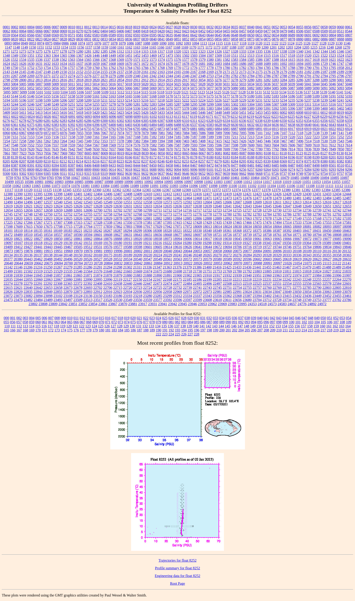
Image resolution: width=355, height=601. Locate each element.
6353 (299, 121)
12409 (137, 194)
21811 (287, 271)
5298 (202, 104)
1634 (63, 64)
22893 (87, 292)
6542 (202, 125)
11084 (105, 186)
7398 (169, 141)
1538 (55, 60)
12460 (157, 198)
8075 (210, 153)
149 (253, 326)
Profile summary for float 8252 (177, 568)
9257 (250, 169)
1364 (55, 55)
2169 (210, 72)
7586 (169, 145)
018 (120, 318)
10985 (78, 182)
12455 (107, 198)
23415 (287, 296)
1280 (79, 51)
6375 (30, 125)
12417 (207, 194)
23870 (122, 304)
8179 (202, 157)
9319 (104, 174)
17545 (316, 222)
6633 (259, 125)
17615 (28, 226)
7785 (267, 149)
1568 (112, 60)
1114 (211, 43)
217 (323, 330)
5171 (177, 96)
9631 (136, 174)
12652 (336, 206)
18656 (157, 235)
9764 (42, 178)
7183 (161, 137)
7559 (71, 145)
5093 (340, 88)
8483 (267, 165)
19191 (127, 243)
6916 (283, 129)
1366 (71, 55)
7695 (210, 149)
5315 (324, 104)
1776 (193, 68)
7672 (177, 149)
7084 (185, 133)
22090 (87, 279)
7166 (120, 137)
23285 (157, 296)
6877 (177, 129)
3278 (234, 80)
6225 (291, 117)
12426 (277, 194)
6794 (128, 129)
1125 (298, 43)
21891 (167, 275)
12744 (346, 210)
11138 (57, 190)
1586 (259, 60)
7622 (39, 149)
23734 (287, 300)
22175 (177, 279)
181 (107, 330)
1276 (47, 51)
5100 (31, 92)
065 (69, 322)
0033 (218, 27)
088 (215, 322)
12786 (287, 214)
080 (165, 322)
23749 (307, 300)
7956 (47, 153)
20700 (68, 263)
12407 (117, 194)
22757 (257, 288)
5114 (136, 92)
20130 (336, 251)
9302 (22, 174)
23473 (8, 300)
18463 (346, 231)
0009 (63, 27)
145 (227, 326)
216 (317, 330)
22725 (157, 288)
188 (146, 330)
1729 (324, 64)
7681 (193, 149)
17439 (227, 222)
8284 (234, 161)
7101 (259, 133)
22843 (38, 292)
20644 (18, 263)
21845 (38, 275)
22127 (127, 279)
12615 (316, 202)
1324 (210, 51)
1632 (47, 64)
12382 (306, 190)
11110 (320, 186)
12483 (316, 198)
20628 (336, 259)
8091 (259, 153)
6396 (96, 125)
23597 (187, 300)
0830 (79, 39)
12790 (316, 214)
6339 (267, 121)
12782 (247, 214)
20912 (167, 263)
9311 (63, 174)
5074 (185, 88)
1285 (104, 51)
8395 (63, 165)
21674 (147, 271)
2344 (169, 76)
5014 (96, 84)
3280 (250, 80)
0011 (79, 27)
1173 (216, 47)
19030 (227, 239)
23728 (277, 300)
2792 (316, 76)
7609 (308, 145)
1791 (316, 68)
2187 (324, 72)
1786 (275, 68)
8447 (145, 165)
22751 (227, 288)
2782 (234, 76)
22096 (107, 279)
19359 (296, 243)
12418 (217, 194)
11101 (242, 186)
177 (82, 330)
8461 (177, 165)
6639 (299, 125)
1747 (340, 64)
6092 (80, 117)
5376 (169, 108)
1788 (291, 68)
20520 (77, 259)
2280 (120, 76)
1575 (169, 60)
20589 (227, 259)
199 (215, 330)
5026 (185, 84)
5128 (242, 92)
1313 (128, 51)
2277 (96, 76)
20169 (97, 255)
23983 (232, 304)
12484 (326, 198)
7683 (202, 149)
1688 (259, 64)
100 (291, 322)
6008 (299, 112)
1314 (136, 51)
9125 (218, 169)
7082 (169, 133)
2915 (169, 80)
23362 (227, 296)
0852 (185, 39)
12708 (137, 210)
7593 (193, 145)
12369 (186, 190)
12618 (346, 202)
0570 (63, 35)
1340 (299, 51)
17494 (277, 222)
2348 (202, 76)
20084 (257, 251)
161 (329, 326)
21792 (247, 271)
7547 (6, 145)
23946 (192, 304)
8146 (55, 157)
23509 (77, 300)
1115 (219, 43)
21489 (336, 267)
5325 (55, 108)
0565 (22, 35)
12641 (227, 206)
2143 (6, 72)
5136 (299, 92)
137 (177, 326)
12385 (336, 190)
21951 (257, 275)
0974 (40, 43)
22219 (257, 279)
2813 (39, 80)
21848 (48, 275)
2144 (14, 72)
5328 (79, 108)
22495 (197, 283)
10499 (9, 182)
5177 (226, 96)
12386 (345, 190)
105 (323, 322)
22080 (67, 279)
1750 (14, 68)
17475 (257, 222)
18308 (157, 231)
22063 (48, 279)
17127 (287, 218)
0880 (299, 39)
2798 (6, 80)
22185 (187, 279)
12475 (237, 198)
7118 (299, 133)
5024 (169, 84)
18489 (18, 235)
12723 (217, 210)
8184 (234, 157)
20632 (346, 259)
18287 (117, 231)
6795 (136, 129)
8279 (218, 161)
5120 (176, 92)
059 (31, 322)
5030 (218, 84)
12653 (346, 206)
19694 (227, 247)
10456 (205, 178)
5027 (193, 84)
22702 (97, 288)
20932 (207, 263)
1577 (185, 60)
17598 (8, 226)
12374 (236, 190)
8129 (332, 153)
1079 (122, 43)
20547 (147, 259)
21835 (346, 271)
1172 (208, 47)
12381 (296, 190)
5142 (348, 92)
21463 (276, 267)
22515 (237, 283)
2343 (161, 76)
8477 (234, 165)
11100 (232, 186)
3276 (218, 80)
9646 (185, 174)
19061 (257, 239)
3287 (308, 80)
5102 (47, 92)
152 (272, 326)
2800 (22, 80)
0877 (283, 39)
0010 (71, 27)
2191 (6, 76)
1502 (185, 55)
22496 (207, 283)
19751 (297, 247)
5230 (250, 100)
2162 (153, 72)
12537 (48, 202)
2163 (161, 72)
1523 (332, 55)
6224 (283, 117)
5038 (283, 84)
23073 (18, 296)
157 (303, 326)
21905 (197, 275)
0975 (49, 43)
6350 (283, 121)
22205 (217, 279)
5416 (63, 112)
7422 (226, 141)
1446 (96, 55)
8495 (299, 165)
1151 (40, 47)
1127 (314, 43)
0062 (6, 31)
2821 (104, 80)
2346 (185, 76)
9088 (153, 169)
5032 (234, 84)
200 (222, 330)
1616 (299, 60)
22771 (287, 288)
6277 (14, 121)
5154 (39, 96)
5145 (22, 96)
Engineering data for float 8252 (177, 576)
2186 (316, 72)
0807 (348, 35)
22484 (187, 283)
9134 (226, 169)
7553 (39, 145)
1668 (112, 64)
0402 (96, 31)
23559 (147, 300)
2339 (128, 76)
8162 (96, 157)
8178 (193, 157)
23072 (8, 296)
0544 (348, 31)
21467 (286, 267)
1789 (299, 68)
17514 (287, 222)
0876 (275, 39)
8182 (218, 157)
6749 (39, 129)
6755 (87, 129)
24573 (272, 304)
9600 (112, 174)
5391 (267, 108)
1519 (299, 55)
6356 (324, 121)
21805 (267, 271)
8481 (250, 165)
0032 (210, 27)
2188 (332, 72)
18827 (38, 239)
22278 (18, 283)
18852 (67, 239)
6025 (39, 117)
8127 (324, 153)
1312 (120, 51)
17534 (307, 222)
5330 (96, 108)
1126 (306, 43)
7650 (96, 149)
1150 (32, 47)
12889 (217, 218)
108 (342, 322)
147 (240, 326)
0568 (47, 35)
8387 (14, 165)
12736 (307, 210)
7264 (63, 141)
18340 (207, 231)
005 (38, 318)
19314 (227, 243)
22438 (117, 283)
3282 (267, 80)
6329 (218, 121)
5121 (185, 92)
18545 (38, 235)
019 (127, 318)
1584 (242, 60)
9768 (66, 178)
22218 (247, 279)
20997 (277, 263)
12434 (336, 194)
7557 (55, 145)
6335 (234, 121)
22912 (97, 292)
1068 (73, 43)
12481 (297, 198)
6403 (128, 125)
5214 (128, 100)
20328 (267, 255)
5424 (128, 112)
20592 (237, 259)
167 (19, 330)
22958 (167, 292)
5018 (128, 84)
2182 (308, 72)
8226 (128, 161)
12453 (87, 198)
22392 (87, 283)
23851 (72, 304)
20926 (197, 263)
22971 (187, 292)
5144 (14, 96)
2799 (14, 80)
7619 (22, 149)
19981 (98, 251)
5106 (80, 92)
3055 (210, 80)
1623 (348, 60)
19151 (87, 243)
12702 (117, 210)
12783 (257, 214)
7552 (30, 145)
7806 (283, 149)
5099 (23, 92)
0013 (96, 27)
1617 (308, 60)
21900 (177, 275)
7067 (104, 133)
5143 (6, 96)
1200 (265, 47)
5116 (152, 92)
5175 (210, 96)
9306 (55, 174)
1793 (324, 68)
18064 (277, 226)
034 (222, 318)
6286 (87, 121)
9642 (169, 174)
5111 (112, 92)
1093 (187, 43)
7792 (275, 149)
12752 (67, 214)
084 (190, 322)
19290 (197, 243)
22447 (147, 283)
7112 (291, 133)
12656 (28, 210)
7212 (242, 137)
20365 (346, 255)
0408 (136, 31)
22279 (28, 283)
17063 (247, 218)
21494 (346, 267)
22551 (277, 283)
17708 (57, 226)
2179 (283, 72)
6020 (348, 112)
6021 (6, 117)
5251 (71, 104)
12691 (77, 210)
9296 (348, 169)
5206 (63, 100)
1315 (145, 51)
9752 (315, 174)
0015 (112, 27)
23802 (33, 304)
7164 (104, 137)
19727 (267, 247)
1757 (71, 68)
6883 (210, 129)
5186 (291, 96)
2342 (153, 76)
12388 (8, 194)
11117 (9, 190)
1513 (250, 55)
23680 (247, 300)
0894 (16, 43)
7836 (308, 149)
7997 (80, 153)
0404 (104, 31)
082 (177, 322)
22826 (8, 292)
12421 (247, 194)
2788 (283, 76)
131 (139, 326)
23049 (287, 292)
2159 (136, 72)
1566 (96, 60)
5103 (56, 92)
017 (114, 318)
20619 (297, 259)
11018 (277, 182)
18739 (247, 235)
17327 (87, 222)
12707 (127, 210)
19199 (137, 243)
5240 (332, 100)
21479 (306, 267)
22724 (147, 288)
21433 (237, 267)
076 (139, 322)
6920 (316, 129)
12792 (336, 214)
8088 (251, 153)
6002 (283, 112)
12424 (267, 194)
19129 (57, 243)
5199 (47, 100)
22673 (67, 288)
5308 (283, 104)
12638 (197, 206)
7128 (307, 133)
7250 (324, 137)
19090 (346, 239)
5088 (299, 88)
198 (209, 330)
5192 (340, 96)
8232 (136, 161)
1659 (96, 64)
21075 (307, 263)
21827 (326, 271)
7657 (112, 149)
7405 (193, 141)
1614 (283, 60)
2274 (71, 76)
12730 (277, 210)
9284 (308, 169)
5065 (120, 88)
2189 (340, 72)
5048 (348, 84)
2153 (87, 72)
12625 (67, 206)
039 (253, 318)
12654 (8, 210)
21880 (127, 275)
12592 (187, 202)
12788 (307, 214)
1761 (104, 68)
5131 (258, 92)
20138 (48, 255)
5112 (120, 92)
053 (342, 318)
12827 (87, 218)
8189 (259, 157)
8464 (185, 165)
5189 (316, 96)
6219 (250, 117)
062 (50, 322)
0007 (55, 27)
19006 (187, 239)
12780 (227, 214)
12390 (18, 194)
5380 (193, 108)
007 (50, 318)
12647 (287, 206)
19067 (297, 239)
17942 (167, 226)
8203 (340, 157)
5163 (112, 96)
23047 (277, 292)
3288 (316, 80)
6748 (30, 129)
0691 (308, 35)
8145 (47, 157)
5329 (87, 108)
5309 (291, 104)
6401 (120, 125)
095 (260, 322)
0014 (104, 27)
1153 (56, 47)
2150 (63, 72)
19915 (48, 251)
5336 (136, 108)
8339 (267, 161)
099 (285, 322)
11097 (203, 186)
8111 (275, 153)
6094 (96, 117)
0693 (324, 35)
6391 (63, 125)
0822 (30, 39)
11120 (28, 190)
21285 (77, 267)
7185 (177, 137)
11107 (300, 186)
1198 (248, 47)
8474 (218, 165)
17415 (177, 222)
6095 (104, 117)
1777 (202, 68)
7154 (39, 137)
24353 (252, 304)
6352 (291, 121)
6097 (120, 117)
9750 (307, 174)
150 (259, 326)
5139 (323, 92)
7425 (234, 141)
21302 (127, 267)
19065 (277, 239)
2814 (47, 80)
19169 (97, 243)
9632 (145, 174)
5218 (161, 100)
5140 (331, 92)
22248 (307, 279)
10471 (274, 178)
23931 (152, 304)
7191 (226, 137)
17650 (38, 226)
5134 (282, 92)
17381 (147, 222)
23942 (172, 304)
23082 (28, 296)
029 (190, 318)
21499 (8, 271)
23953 (202, 304)
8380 (324, 161)
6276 (6, 121)
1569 (120, 60)
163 (341, 326)
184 (120, 330)
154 (284, 326)
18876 (107, 239)
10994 (158, 182)
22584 (336, 283)
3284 (283, 80)
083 (184, 322)
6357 (332, 121)
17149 (297, 218)
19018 (217, 239)
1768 (161, 68)
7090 (226, 133)
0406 (120, 31)
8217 (104, 161)
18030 (237, 226)
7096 (251, 133)
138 (183, 326)
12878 (117, 218)
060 (38, 322)
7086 (202, 133)
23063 (326, 292)
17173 (326, 218)
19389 (326, 243)
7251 (332, 137)
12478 (267, 198)
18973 (167, 239)
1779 (218, 68)
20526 (87, 259)
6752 (63, 129)
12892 (227, 218)
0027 (169, 27)
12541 (67, 202)
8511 (348, 165)
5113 (128, 92)
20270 (217, 255)
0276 (87, 31)
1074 (81, 43)
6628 (218, 125)
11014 (257, 182)
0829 (71, 39)
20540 (137, 259)
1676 (169, 64)
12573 (167, 202)
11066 (46, 186)
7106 (275, 133)
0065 (31, 31)
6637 (283, 125)
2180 (291, 72)
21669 (137, 271)
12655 (18, 210)
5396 (291, 108)
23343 (207, 296)
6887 (234, 129)
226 (184, 334)
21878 (107, 275)
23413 (277, 296)
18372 (247, 231)
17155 (307, 218)
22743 (207, 288)
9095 (185, 169)
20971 (247, 263)
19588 (127, 247)
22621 (18, 288)
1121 (266, 43)
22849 (48, 292)
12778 (207, 214)
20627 (326, 259)
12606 (227, 202)
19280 (187, 243)
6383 (55, 125)
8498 (316, 165)
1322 (193, 51)
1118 (243, 43)
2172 (234, 72)
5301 (226, 104)
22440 (127, 283)
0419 (153, 31)
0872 (242, 39)
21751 (207, 271)
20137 (38, 255)
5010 (63, 84)
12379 (276, 190)
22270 (346, 279)
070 (101, 322)
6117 (185, 117)
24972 (321, 304)
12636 (177, 206)
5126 (225, 92)
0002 (14, 27)
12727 (247, 210)
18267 (107, 231)
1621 (332, 60)
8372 (291, 161)
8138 (6, 157)
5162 (104, 96)
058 (25, 322)
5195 (14, 100)
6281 (47, 121)
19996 (117, 251)
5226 (218, 100)
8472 (210, 165)
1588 (275, 60)
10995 (168, 182)
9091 (161, 169)
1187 (224, 47)
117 (50, 326)
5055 (47, 88)
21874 (97, 275)
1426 (87, 55)
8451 (161, 165)
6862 (145, 129)
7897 (14, 153)
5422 (112, 112)
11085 (114, 186)
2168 (202, 72)
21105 (317, 263)
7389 (153, 141)
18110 (18, 231)
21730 (197, 271)
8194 (283, 157)
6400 (112, 125)
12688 (67, 210)
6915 (275, 129)
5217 (153, 100)
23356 (217, 296)
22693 (87, 288)
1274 (30, 51)
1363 (47, 55)
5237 (308, 100)
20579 (207, 259)
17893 (127, 226)
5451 (242, 112)
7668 (161, 149)
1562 (63, 60)
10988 (108, 182)
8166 (128, 157)
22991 (237, 292)
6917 (291, 129)
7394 (161, 141)
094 (253, 322)
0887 (332, 39)
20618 (287, 259)
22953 (147, 292)
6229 (324, 117)
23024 (247, 292)
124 (94, 326)
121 (75, 326)
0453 (210, 31)
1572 (145, 60)
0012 (87, 27)
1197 (240, 47)
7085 (194, 133)
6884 (218, 129)
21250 (48, 267)
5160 (87, 96)
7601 (259, 145)
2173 (242, 72)
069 (95, 322)
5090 (316, 88)
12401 (77, 194)
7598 (234, 145)
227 (190, 334)
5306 (267, 104)
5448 (218, 112)
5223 (193, 100)
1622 (340, 60)
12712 (167, 210)
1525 (348, 55)
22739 (187, 288)
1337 (275, 51)
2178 (275, 72)
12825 (67, 218)
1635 (71, 64)
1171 (200, 47)
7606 (291, 145)
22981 (217, 292)
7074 (120, 133)
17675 (48, 226)
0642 (193, 35)
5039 (291, 84)
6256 (340, 117)
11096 (193, 186)
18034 (247, 226)
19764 (307, 247)
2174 (250, 72)
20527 (97, 259)
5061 (87, 88)
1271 (6, 51)
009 (63, 318)
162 (335, 326)
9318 (96, 174)
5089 (308, 88)
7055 (80, 133)
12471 (207, 198)
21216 (38, 267)
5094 (348, 88)
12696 (87, 210)
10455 (195, 178)
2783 (242, 76)
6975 (55, 133)
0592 (128, 35)
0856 (218, 39)
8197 (299, 157)
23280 (147, 296)
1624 (6, 64)
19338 (256, 243)
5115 (144, 92)
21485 (316, 267)
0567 (39, 35)
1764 (128, 68)
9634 (153, 174)
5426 (145, 112)
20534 (127, 259)
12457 (127, 198)
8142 (22, 157)
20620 (307, 259)
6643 (332, 125)
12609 (257, 202)
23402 (267, 296)
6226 (299, 117)
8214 (79, 161)
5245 (22, 104)
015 (101, 318)
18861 (77, 239)
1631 (39, 64)
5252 (79, 104)
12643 (247, 206)
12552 (137, 202)
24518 (262, 304)
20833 (127, 263)
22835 (28, 292)
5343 (145, 108)
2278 (104, 76)
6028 (63, 117)
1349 (14, 55)
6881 (193, 129)
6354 (308, 121)
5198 (39, 100)
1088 (146, 43)
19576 (107, 247)
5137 (307, 92)
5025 (177, 84)
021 (139, 318)
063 (57, 322)
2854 (120, 80)
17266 (28, 222)
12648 (297, 206)
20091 (267, 251)
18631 (127, 235)
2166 (185, 72)
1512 (242, 55)
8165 (120, 157)
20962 (227, 263)
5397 (299, 108)
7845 (324, 149)
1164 (144, 47)
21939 (237, 275)
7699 (226, 149)
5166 (136, 96)
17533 (297, 222)
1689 (267, 64)
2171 (226, 72)
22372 (77, 283)
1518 (291, 55)
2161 (145, 72)
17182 (336, 218)
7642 (71, 149)
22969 (177, 292)
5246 (30, 104)
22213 (237, 279)
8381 (332, 161)
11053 (316, 182)
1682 (210, 64)
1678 (185, 64)
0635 (169, 35)
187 (139, 330)
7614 (348, 145)
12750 (48, 214)
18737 (237, 235)
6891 (259, 129)
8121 (291, 153)
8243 (153, 161)
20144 (57, 255)
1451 (128, 55)
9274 (291, 169)
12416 (197, 194)
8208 (30, 161)
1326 (218, 51)
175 (69, 330)
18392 (286, 231)
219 (336, 330)
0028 (177, 27)
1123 (282, 43)
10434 (105, 178)
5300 (218, 104)
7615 (6, 149)
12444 (346, 194)
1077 (106, 43)
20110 (316, 251)
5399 (316, 108)
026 (171, 318)
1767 (153, 68)
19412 (18, 247)
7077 (128, 133)
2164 (169, 72)
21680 (167, 271)
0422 (177, 31)
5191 (332, 96)
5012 (79, 84)
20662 (38, 263)
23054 (307, 292)
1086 (130, 43)
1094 (195, 43)
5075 (193, 88)
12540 (57, 202)
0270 (79, 31)
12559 (157, 202)
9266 (283, 169)
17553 (326, 222)
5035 (259, 84)
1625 (14, 64)
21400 (207, 267)
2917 (185, 80)
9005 (104, 169)
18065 (287, 226)
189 (152, 330)
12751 (57, 214)
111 (13, 326)
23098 (48, 296)
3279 (242, 80)
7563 (79, 145)
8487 (291, 165)
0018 (128, 27)
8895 (63, 169)
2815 (55, 80)
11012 (247, 182)
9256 (242, 169)
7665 (145, 149)
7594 (202, 145)
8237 (145, 161)
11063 (26, 186)
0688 (283, 35)
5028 (202, 84)
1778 (210, 68)
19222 (167, 243)
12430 (307, 194)
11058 (6, 186)
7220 (291, 137)
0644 (210, 35)
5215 (136, 100)
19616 (177, 247)
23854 (92, 304)
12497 (38, 202)
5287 (177, 104)
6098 (128, 117)
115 (38, 326)
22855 (57, 292)
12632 (137, 206)
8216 (96, 161)
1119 (250, 43)
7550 (22, 145)
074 (127, 322)
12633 (147, 206)
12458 (137, 198)
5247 (39, 104)
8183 (226, 157)
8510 (340, 165)
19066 (287, 239)
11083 (95, 186)
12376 (246, 190)
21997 (346, 275)
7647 (79, 149)
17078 (267, 218)
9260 (259, 169)
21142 (8, 267)
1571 (136, 60)
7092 (234, 133)
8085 (234, 153)
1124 (290, 43)
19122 (48, 243)
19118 (38, 243)
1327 (226, 51)
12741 (326, 210)
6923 (340, 129)
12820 (18, 218)
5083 (259, 88)
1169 (184, 47)
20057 (207, 251)
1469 (153, 55)
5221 (177, 100)
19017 (207, 239)
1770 (177, 68)
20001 (127, 251)
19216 (157, 243)
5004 (14, 84)
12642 (237, 206)
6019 (340, 112)
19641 (197, 247)
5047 (340, 84)
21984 (316, 275)
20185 (117, 255)
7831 (299, 149)
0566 (30, 35)
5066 (128, 88)
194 (184, 330)
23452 (326, 296)
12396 (48, 194)
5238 (316, 100)
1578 (193, 60)
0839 (145, 39)
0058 (324, 27)
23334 (187, 296)
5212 (112, 100)
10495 (334, 178)
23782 (336, 300)
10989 (118, 182)
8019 (120, 153)
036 (234, 318)
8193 (275, 157)
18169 (57, 231)
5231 (259, 100)
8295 (242, 161)
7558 (63, 145)
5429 (153, 112)
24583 (282, 304)
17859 (107, 226)
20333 (287, 255)
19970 (78, 251)
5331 (104, 108)
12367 (166, 190)
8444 (136, 165)
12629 (107, 206)
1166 (160, 47)
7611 (324, 145)
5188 (308, 96)
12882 (157, 218)
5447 (210, 112)
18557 (57, 235)
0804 (332, 35)
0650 (250, 35)
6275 (348, 117)
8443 (128, 165)
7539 (332, 141)
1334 (250, 51)
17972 (187, 226)
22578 (326, 283)
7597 (226, 145)
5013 (87, 84)
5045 (324, 84)
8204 (348, 157)
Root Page (177, 583)
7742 (250, 149)
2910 (128, 80)
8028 (137, 153)
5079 (226, 88)
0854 (202, 39)
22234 (277, 279)
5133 (274, 92)
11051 (306, 182)
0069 (63, 31)
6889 (250, 129)
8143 (30, 157)
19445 (57, 247)
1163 (136, 47)
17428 (197, 222)
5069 (153, 88)
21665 (127, 271)
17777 (97, 226)
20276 (237, 255)
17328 (97, 222)
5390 (259, 108)
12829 (107, 218)
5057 (63, 88)
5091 (324, 88)
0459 (259, 31)
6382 (47, 125)
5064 (112, 88)
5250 (63, 104)
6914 (267, 129)
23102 (57, 296)
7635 (55, 149)
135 (164, 326)
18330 (197, 231)
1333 (242, 51)
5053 (39, 88)
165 (6, 330)
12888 (207, 218)
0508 (316, 31)
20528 (107, 259)
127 (113, 326)
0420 (161, 31)
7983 (71, 153)
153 (278, 326)
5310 (299, 104)
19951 (58, 251)
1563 (71, 60)
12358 (86, 190)
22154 (147, 279)
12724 (227, 210)
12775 (187, 214)
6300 (104, 121)
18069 (297, 226)
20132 (346, 251)
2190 (348, 72)
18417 (306, 231)
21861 (67, 275)
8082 (226, 153)
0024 (153, 27)
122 (81, 326)
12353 (77, 190)
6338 (259, 121)
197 (203, 330)
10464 (254, 178)
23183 (107, 296)
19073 (316, 239)
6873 (161, 129)
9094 (177, 169)
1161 (120, 47)
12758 (107, 214)
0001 (6, 27)
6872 (153, 129)
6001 (275, 112)
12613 (297, 202)
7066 (96, 133)
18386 (266, 231)
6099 (137, 117)
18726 (227, 235)
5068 (145, 88)
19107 (18, 243)
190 (158, 330)
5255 (96, 104)
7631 (47, 149)
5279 (120, 104)
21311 (137, 267)
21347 (157, 267)
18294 (127, 231)
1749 (6, 68)
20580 (217, 259)
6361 (14, 125)
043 (279, 318)
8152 (79, 157)
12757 (97, 214)
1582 (226, 60)
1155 (72, 47)
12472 (217, 198)
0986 (65, 43)
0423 (185, 31)
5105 (72, 92)
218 (329, 330)
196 (196, 330)
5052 (30, 88)
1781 (234, 68)
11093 (173, 186)
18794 (316, 235)
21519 (38, 271)
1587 (267, 60)
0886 (324, 39)
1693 (291, 64)
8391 (30, 165)
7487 (291, 141)
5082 (250, 88)
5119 (168, 92)
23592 (167, 300)
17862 (117, 226)
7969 (63, 153)
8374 (299, 161)
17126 (277, 218)
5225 (210, 100)
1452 (136, 55)
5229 (242, 100)
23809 (53, 304)
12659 (57, 210)
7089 (218, 133)
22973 (207, 292)
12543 (87, 202)
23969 (222, 304)
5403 (348, 108)
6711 (348, 125)
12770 (157, 214)
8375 (308, 161)
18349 (217, 231)
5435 (177, 112)
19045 (237, 239)
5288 (185, 104)
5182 (267, 96)
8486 (283, 165)
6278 (22, 121)
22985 (227, 292)
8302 (250, 161)
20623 (316, 259)
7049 (71, 133)
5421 (104, 112)
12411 (157, 194)
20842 (137, 263)
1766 (145, 68)
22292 (48, 283)
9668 (259, 174)
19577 (117, 247)
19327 (247, 243)
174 (63, 330)
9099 (202, 169)
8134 (348, 153)
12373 (226, 190)
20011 (147, 251)
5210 (96, 100)
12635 (167, 206)
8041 (153, 153)
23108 (67, 296)
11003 (218, 182)
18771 (297, 235)
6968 (31, 133)
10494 (324, 178)
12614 (307, 202)
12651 (326, 206)
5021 (153, 84)
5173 (193, 96)
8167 (136, 157)
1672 (145, 64)
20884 (157, 263)
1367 (79, 55)
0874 (259, 39)
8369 (283, 161)
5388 (242, 108)
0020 (145, 27)
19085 (336, 239)
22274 (8, 283)
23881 (132, 304)
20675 (48, 263)
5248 (47, 104)
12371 (206, 190)
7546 (348, 141)
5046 (332, 84)
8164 (112, 157)
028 (184, 318)
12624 (57, 206)
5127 (233, 92)
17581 (346, 222)
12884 (177, 218)
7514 (308, 141)
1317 (161, 51)
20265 (207, 255)
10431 (85, 178)
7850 (340, 149)
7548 (14, 145)
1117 (235, 43)
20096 (277, 251)
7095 (243, 133)
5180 (250, 96)
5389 (250, 108)
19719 (257, 247)
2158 (128, 72)
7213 (250, 137)
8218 (112, 161)
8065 (185, 153)
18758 (267, 235)
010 (69, 318)
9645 (177, 174)
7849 (332, 149)
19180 (117, 243)
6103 (161, 117)
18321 (177, 231)
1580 (210, 60)
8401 (79, 165)
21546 (77, 271)
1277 (55, 51)
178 (88, 330)
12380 (286, 190)
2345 (177, 76)
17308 (67, 222)
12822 (38, 218)
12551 (127, 202)
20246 (187, 255)
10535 (19, 182)
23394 (257, 296)
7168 (136, 137)
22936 (137, 292)
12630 (117, 206)
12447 (28, 198)
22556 (307, 283)
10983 (58, 182)
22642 (38, 288)
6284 (71, 121)
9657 (218, 174)
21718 (187, 271)
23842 (62, 304)
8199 (316, 157)
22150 (137, 279)
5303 (242, 104)
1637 (79, 64)
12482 (307, 198)
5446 (202, 112)
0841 (161, 39)
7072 (112, 133)
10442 (155, 178)
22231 (267, 279)
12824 (57, 218)
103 (310, 322)
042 (272, 318)
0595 (153, 35)
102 (304, 322)
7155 (47, 137)
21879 (117, 275)
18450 (326, 231)
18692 (187, 235)
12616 (326, 202)
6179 (226, 117)
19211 (147, 243)
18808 (336, 235)
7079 (145, 133)
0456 (234, 31)
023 (152, 318)
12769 (147, 214)
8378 (316, 161)
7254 (6, 141)
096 (266, 322)
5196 (22, 100)
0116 (71, 31)
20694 (58, 263)
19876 (28, 251)
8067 (202, 153)
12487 (346, 198)
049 (317, 318)
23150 (97, 296)
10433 (95, 178)
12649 (307, 206)
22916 (107, 292)
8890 (55, 169)
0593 (136, 35)
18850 (57, 239)
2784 (250, 76)
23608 (207, 300)
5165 (128, 96)
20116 (326, 251)
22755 (247, 288)
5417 (71, 112)
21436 (247, 267)
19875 (18, 251)
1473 (169, 55)
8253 (185, 161)
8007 (96, 153)
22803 (326, 288)
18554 (48, 235)
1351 (30, 55)
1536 (39, 60)
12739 (316, 210)
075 (133, 322)
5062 (96, 88)
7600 (250, 145)
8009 (104, 153)
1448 (104, 55)
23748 (297, 300)
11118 (18, 190)
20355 (326, 255)
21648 (107, 271)
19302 (217, 243)
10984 (68, 182)
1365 (63, 55)
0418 (145, 31)
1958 (340, 68)
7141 (340, 133)
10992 (148, 182)
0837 (136, 39)
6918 (299, 129)
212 (291, 330)
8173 (161, 157)
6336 (242, 121)
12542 (77, 202)
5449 (226, 112)
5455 (267, 112)
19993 (108, 251)
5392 (275, 108)
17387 (157, 222)
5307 (275, 104)
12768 (137, 214)
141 (202, 326)
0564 (14, 35)
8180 (210, 157)
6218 (242, 117)
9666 (250, 174)
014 (95, 318)
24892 (312, 304)
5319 (6, 108)
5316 (332, 104)
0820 (14, 39)
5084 (267, 88)
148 (246, 326)
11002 (208, 182)
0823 (39, 39)
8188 (250, 157)
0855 (210, 39)
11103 (261, 186)
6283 (63, 121)
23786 (346, 300)
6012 (324, 112)
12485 (336, 198)
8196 (291, 157)
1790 (308, 68)
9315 (87, 174)
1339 (291, 51)
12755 (87, 214)
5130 (250, 92)
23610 (217, 300)
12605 (217, 202)
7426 (242, 141)
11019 (287, 182)
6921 (324, 129)
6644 (340, 125)
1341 (308, 51)
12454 (97, 198)
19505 (77, 247)
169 (31, 330)
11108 (310, 186)
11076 (75, 186)
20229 (167, 255)
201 (228, 330)
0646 (226, 35)
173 (57, 330)
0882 (316, 39)
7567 (96, 145)
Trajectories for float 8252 (177, 560)
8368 (275, 161)
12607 (237, 202)
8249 (169, 161)
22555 (297, 283)
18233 (87, 231)
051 (329, 318)
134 (158, 326)
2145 (22, 72)
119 (62, 326)
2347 (193, 76)
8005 (88, 153)
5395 (283, 108)
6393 (79, 125)
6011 (315, 112)
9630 (128, 174)
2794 (324, 76)
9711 (267, 174)
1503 (193, 55)
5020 (145, 84)
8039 (145, 153)
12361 (106, 190)
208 (266, 330)
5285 (169, 104)
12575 (177, 202)
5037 (275, 84)
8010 (112, 153)
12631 (127, 206)
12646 (277, 206)
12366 (156, 190)
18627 (117, 235)
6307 (161, 121)
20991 (267, 263)
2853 (112, 80)
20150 (77, 255)
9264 (267, 169)
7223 (316, 137)
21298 (117, 267)
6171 (209, 117)
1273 (22, 51)
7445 (259, 141)
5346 (161, 108)
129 (126, 326)
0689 (291, 35)
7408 (202, 141)
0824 (47, 39)
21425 (227, 267)
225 (177, 334)
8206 (14, 161)
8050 (161, 153)
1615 (291, 60)
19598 (137, 247)
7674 (185, 149)
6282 (55, 121)
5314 (316, 104)
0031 (202, 27)
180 (101, 330)
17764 (87, 226)
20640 (8, 263)
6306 (153, 121)
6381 (39, 125)
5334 (128, 108)
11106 (290, 186)
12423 (257, 194)
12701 (107, 210)
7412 (210, 141)
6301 (112, 121)
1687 (250, 64)
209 (272, 330)
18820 (8, 239)
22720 (127, 288)
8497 (308, 165)
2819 (87, 80)
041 (266, 318)
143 (215, 326)
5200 (55, 100)
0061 (348, 27)
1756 (63, 68)
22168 (167, 279)
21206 (28, 267)
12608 (247, 202)
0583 (96, 35)
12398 (57, 194)
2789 (291, 76)
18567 (67, 235)
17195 (346, 218)
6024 (31, 117)
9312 (71, 174)
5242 (348, 100)
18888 (117, 239)
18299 (137, 231)
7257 (14, 141)
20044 (187, 251)
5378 (185, 108)
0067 (47, 31)
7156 (55, 137)
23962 (212, 304)
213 (298, 330)
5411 (22, 112)
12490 (8, 202)
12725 (237, 210)
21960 (267, 275)
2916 (177, 80)
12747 (18, 214)
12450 (57, 198)
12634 (157, 206)
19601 (147, 247)
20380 (18, 259)
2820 (96, 80)
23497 (67, 300)
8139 (14, 157)
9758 (348, 174)
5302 (234, 104)
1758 (79, 68)
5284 (161, 104)
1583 (234, 60)
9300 (6, 174)
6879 (185, 129)
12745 (8, 214)
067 (82, 322)
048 (310, 318)
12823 (48, 218)
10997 (188, 182)
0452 (202, 31)
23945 (182, 304)
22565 (316, 283)
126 (107, 326)
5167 (145, 96)
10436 (125, 178)
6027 (55, 117)
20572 (187, 259)
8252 (177, 161)
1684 (226, 64)
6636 (275, 125)
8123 (299, 153)
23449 (316, 296)
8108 (267, 153)
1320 (177, 51)
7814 (291, 149)
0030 (193, 27)
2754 (218, 76)
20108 (297, 251)
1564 (79, 60)
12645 (267, 206)
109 (348, 322)
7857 (348, 149)
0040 (250, 27)
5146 (30, 96)
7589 (185, 145)
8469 (202, 165)
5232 (267, 100)
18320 (167, 231)
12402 (87, 194)
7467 (283, 141)
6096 (112, 117)
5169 (161, 96)
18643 (137, 235)
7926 (31, 153)
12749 (38, 214)
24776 (302, 304)
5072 (169, 88)
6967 (22, 133)
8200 (324, 157)
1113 (203, 43)
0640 (177, 35)
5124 (209, 92)
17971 (177, 226)
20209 (137, 255)
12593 (197, 202)
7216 (275, 137)
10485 (294, 178)
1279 (71, 51)
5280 (128, 104)
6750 (47, 129)
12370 (196, 190)
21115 (327, 263)
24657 (292, 304)
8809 (30, 169)
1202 (281, 47)
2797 (348, 76)
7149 (348, 133)
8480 (242, 165)
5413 (39, 112)
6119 (193, 117)
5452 (250, 112)
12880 (137, 218)
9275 (299, 169)
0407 (128, 31)
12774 (177, 214)
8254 (193, 161)
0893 (8, 43)
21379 (187, 267)
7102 (267, 133)
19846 (346, 247)
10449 (185, 178)
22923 (117, 292)
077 (146, 322)
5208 (79, 100)
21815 (297, 271)
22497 (217, 283)
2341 (145, 76)
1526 (6, 60)
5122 (193, 92)
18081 (307, 226)
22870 (67, 292)
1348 (6, 55)
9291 (324, 169)
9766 (58, 178)
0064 (22, 31)
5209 (87, 100)
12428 (287, 194)
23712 (267, 300)
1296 (112, 51)
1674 (161, 64)
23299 (167, 296)
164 (348, 326)
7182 (153, 137)
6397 (104, 125)
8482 (259, 165)
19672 (217, 247)
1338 (283, 51)
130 (132, 326)
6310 (185, 121)
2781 (226, 76)
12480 (287, 198)
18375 (256, 231)
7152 (22, 137)
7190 (218, 137)
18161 (47, 231)
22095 (97, 279)
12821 (28, 218)
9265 (275, 169)
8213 (71, 161)
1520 (308, 55)
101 (298, 322)
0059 (332, 27)
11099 (222, 186)
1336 (267, 51)
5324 (47, 108)
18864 (97, 239)
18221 (77, 231)
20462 (38, 259)
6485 (161, 125)
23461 (346, 296)
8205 (6, 161)
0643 (202, 35)
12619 (8, 206)
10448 (175, 178)
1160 (112, 47)
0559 (6, 35)
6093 (88, 117)
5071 (161, 88)
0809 (6, 39)
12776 (197, 214)
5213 (120, 100)
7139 (324, 133)
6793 (120, 129)
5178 (234, 96)
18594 (87, 235)
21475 (296, 267)
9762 (25, 178)
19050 (247, 239)
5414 (47, 112)
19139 (67, 243)
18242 (97, 231)
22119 (117, 279)
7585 (161, 145)
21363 (167, 267)
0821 (22, 39)
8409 (104, 165)
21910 (207, 275)
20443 (28, 259)
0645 (218, 35)
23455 (336, 296)
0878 (291, 39)
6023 (22, 117)
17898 (137, 226)
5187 (299, 96)
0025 (161, 27)
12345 (67, 190)
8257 (202, 161)
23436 (307, 296)
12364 (136, 190)
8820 (39, 169)
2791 (308, 76)
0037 (242, 27)
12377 (256, 190)
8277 (210, 161)
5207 (71, 100)
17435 (217, 222)
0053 (283, 27)
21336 (147, 267)
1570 (128, 60)
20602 (257, 259)
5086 (283, 88)
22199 (207, 279)
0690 (299, 35)
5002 (348, 80)
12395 (38, 194)
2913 (153, 80)
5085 (275, 88)
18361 (227, 231)
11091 (154, 186)
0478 (275, 31)
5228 (234, 100)
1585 (250, 60)
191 (165, 330)
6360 (6, 125)
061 (44, 322)
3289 (324, 80)
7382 (136, 141)
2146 (30, 72)
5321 (22, 108)
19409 (8, 247)
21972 (287, 275)
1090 (163, 43)
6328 (210, 121)
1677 (177, 64)
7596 (218, 145)
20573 (197, 259)
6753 (71, 129)
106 (329, 322)
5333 (120, 108)
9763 (34, 178)
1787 (283, 68)
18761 (277, 235)
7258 (22, 141)
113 (25, 326)
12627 (87, 206)
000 (6, 318)
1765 (136, 68)
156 (297, 326)
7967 (55, 153)
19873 (8, 251)
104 (317, 322)
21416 (217, 267)
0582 (87, 35)
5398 (308, 108)
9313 (79, 174)
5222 (185, 100)
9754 (324, 174)
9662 (242, 174)
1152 (48, 47)
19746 (287, 247)
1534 (22, 60)
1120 (258, 43)
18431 (316, 231)
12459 (147, 198)
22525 (257, 283)
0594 (145, 35)
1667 (104, 64)
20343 (307, 255)
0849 (169, 39)
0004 (30, 27)
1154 (64, 47)
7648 (87, 149)
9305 (47, 174)
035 (228, 318)
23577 (157, 300)
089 (222, 322)
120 (69, 326)
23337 (197, 296)
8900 (96, 169)
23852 (82, 304)
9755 (332, 174)
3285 (291, 80)
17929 (157, 226)
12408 (127, 194)
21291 (97, 267)
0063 (14, 31)
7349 (87, 141)
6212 (234, 117)
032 (209, 318)
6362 (22, 125)
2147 (39, 72)
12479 (277, 198)
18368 (237, 231)
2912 (145, 80)
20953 (217, 263)
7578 (145, 145)
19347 (276, 243)
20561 (167, 259)
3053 (193, 80)
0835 (120, 39)
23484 (38, 300)
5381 (202, 108)
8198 (308, 157)
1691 (275, 64)
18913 (127, 239)
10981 (38, 182)
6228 (315, 117)
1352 (39, 55)
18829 (48, 239)
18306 (147, 231)
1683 (218, 64)
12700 (97, 210)
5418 (79, 112)
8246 (161, 161)
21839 (18, 275)
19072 (307, 239)
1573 (153, 60)
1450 (120, 55)
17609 (18, 226)
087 (209, 322)
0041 (259, 27)
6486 (169, 125)
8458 (169, 165)
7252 (340, 137)
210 (279, 330)
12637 (187, 206)
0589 (112, 35)
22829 (18, 292)
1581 (218, 60)
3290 (332, 80)
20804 (108, 263)
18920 (137, 239)
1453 (145, 55)
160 (322, 326)
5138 (315, 92)
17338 (107, 222)
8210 (47, 161)
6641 (316, 125)
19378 (316, 243)
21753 (217, 271)
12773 (167, 214)
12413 (177, 194)
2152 (79, 72)
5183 (275, 96)
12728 (257, 210)
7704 (242, 149)
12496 (28, 202)
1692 (283, 64)
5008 (47, 84)
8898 (79, 169)
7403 (185, 141)
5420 (96, 112)
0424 (193, 31)
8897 (71, 169)
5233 (275, 100)
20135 (18, 255)
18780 (307, 235)
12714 (177, 210)
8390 (22, 165)
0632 (161, 35)
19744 (277, 247)
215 (310, 330)
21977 (307, 275)
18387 (276, 231)
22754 (237, 288)
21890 (157, 275)
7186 (185, 137)
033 (215, 318)
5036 (267, 84)
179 (95, 330)
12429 (297, 194)
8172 (153, 157)
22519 (247, 283)
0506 (299, 31)
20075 (237, 251)
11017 (267, 182)
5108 (96, 92)
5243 (6, 104)
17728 (77, 226)
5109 (104, 92)
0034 (226, 27)
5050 (14, 88)
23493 (57, 300)
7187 (193, 137)
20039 (157, 251)
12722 (207, 210)
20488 (48, 259)
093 (247, 322)
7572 (120, 145)
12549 (107, 202)
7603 (267, 145)
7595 (210, 145)
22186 (197, 279)
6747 (22, 129)
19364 (306, 243)
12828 (97, 218)
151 (265, 326)
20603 (267, 259)
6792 (112, 129)
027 (177, 318)
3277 (226, 80)
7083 (177, 133)
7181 (145, 137)
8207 (22, 161)
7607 (299, 145)
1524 (340, 55)
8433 (112, 165)
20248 (197, 255)
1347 (348, 51)
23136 (87, 296)
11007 (227, 182)
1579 (202, 60)
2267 (14, 76)
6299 (96, 121)
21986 (326, 275)
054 (348, 318)
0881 (308, 39)
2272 (55, 76)
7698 (218, 149)
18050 (257, 226)
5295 (193, 104)
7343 (71, 141)
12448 (38, 198)
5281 (136, 104)
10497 (344, 178)
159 (316, 326)
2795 (332, 76)
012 (82, 318)
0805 (340, 35)
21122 (336, 263)
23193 (127, 296)
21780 (237, 271)
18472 (8, 235)
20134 (8, 255)
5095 (7, 92)
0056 (308, 27)
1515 (267, 55)
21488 (326, 267)
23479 (18, 300)
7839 (316, 149)
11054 (326, 182)
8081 (218, 153)
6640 (308, 125)
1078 (114, 43)
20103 (287, 251)
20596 (247, 259)
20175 (107, 255)
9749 (299, 174)
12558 (147, 202)
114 (31, 326)
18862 (87, 239)
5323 (39, 108)
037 (241, 318)
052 (336, 318)
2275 (79, 76)
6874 (169, 129)
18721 (217, 235)
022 (146, 318)
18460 (336, 231)
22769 (277, 288)
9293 (332, 169)
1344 (324, 51)
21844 (28, 275)
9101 (210, 169)
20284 (247, 255)
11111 (329, 186)
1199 (256, 47)
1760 (96, 68)
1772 (185, 68)
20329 (277, 255)
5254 (87, 104)
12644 (257, 206)
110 (7, 326)
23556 (137, 300)
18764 (287, 235)
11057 (345, 182)
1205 (305, 47)
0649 (242, 35)
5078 (218, 88)
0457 (242, 31)
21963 (277, 275)
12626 (77, 206)
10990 (128, 182)
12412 (167, 194)
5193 (348, 96)
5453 (259, 112)
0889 (348, 39)
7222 (308, 137)
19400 (336, 243)
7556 (47, 145)
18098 (346, 226)
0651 (259, 35)
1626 (22, 64)
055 (6, 322)
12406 (107, 194)
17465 (237, 222)
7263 (55, 141)
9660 (234, 174)
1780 (226, 68)
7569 (112, 145)
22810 (346, 288)
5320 (14, 108)
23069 (336, 292)
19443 (48, 247)
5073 (177, 88)
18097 (336, 226)
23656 (237, 300)
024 (158, 318)
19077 (326, 239)
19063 (267, 239)
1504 (202, 55)
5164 (120, 96)
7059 (88, 133)
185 (127, 330)
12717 (197, 210)
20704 (78, 263)
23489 (48, 300)
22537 (267, 283)
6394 (87, 125)
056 (12, 322)
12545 (97, 202)
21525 (48, 271)
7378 (120, 141)
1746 (332, 64)
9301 (14, 174)
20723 (88, 263)
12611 (277, 202)
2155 (104, 72)
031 (203, 318)
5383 (210, 108)
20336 (297, 255)
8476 (226, 165)
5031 (226, 84)
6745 (6, 129)
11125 (47, 190)
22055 (28, 279)
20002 (137, 251)
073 (120, 322)
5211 (104, 100)
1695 (308, 64)
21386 (197, 267)
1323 (202, 51)
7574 (128, 145)
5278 (112, 104)
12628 (97, 206)
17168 (316, 218)
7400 (177, 141)
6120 (201, 117)
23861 (102, 304)
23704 (257, 300)
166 (12, 330)
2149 (55, 72)
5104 (64, 92)
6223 (275, 117)
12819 (8, 218)
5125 (217, 92)
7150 (6, 137)
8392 (39, 165)
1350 (22, 55)
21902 (187, 275)
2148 (47, 72)
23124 (77, 296)
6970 (39, 133)
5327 (71, 108)
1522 (324, 55)
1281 (87, 51)
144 (221, 326)
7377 (112, 141)
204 (241, 330)
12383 (316, 190)
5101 (39, 92)
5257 (104, 104)
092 (241, 322)
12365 (146, 190)
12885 (187, 218)
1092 (179, 43)
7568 (104, 145)
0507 (308, 31)
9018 (128, 169)
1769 (169, 68)
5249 (55, 104)
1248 (330, 47)
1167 (168, 47)
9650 (193, 174)
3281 (259, 80)
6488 (177, 125)
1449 (112, 55)
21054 (297, 263)
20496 (67, 259)
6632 (250, 125)
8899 (87, 169)
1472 (161, 55)
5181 (259, 96)
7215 (267, 137)
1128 (322, 43)
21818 (307, 271)
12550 (117, 202)
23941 (162, 304)
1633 (55, 64)
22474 (167, 283)
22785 (307, 288)
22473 (157, 283)
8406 (87, 165)
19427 (28, 247)
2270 (39, 76)
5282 (145, 104)
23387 (247, 296)
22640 (28, 288)
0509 (324, 31)
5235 (291, 100)
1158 (96, 47)
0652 (267, 35)
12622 (38, 206)
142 (208, 326)
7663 (136, 149)
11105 (281, 186)
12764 (117, 214)
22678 (77, 288)
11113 (348, 186)
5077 (210, 88)
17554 (336, 222)
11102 (252, 186)
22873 (77, 292)
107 (336, 322)
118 (56, 326)
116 (44, 326)
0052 (275, 27)
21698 (177, 271)
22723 (137, 288)
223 (165, 334)
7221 (299, 137)
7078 (137, 133)
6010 (308, 112)
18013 (207, 226)
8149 (63, 157)
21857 (57, 275)
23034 (267, 292)
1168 (176, 47)
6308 (169, 121)
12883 (167, 218)
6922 (332, 129)
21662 (117, 271)
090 (228, 322)
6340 (275, 121)
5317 (340, 104)
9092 (169, 169)
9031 (145, 169)
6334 (226, 121)
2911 (136, 80)
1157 (88, 47)
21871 (87, 275)
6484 (153, 125)
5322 (30, 108)
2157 (120, 72)
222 (158, 334)
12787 (297, 214)
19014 (197, 239)
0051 (267, 27)
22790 (316, 288)
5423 (120, 112)
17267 (38, 222)
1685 (234, 64)
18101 (8, 231)
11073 (55, 186)
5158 (71, 96)
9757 (340, 174)
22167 (157, 279)
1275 (39, 51)
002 (19, 318)
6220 (258, 117)
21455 (266, 267)
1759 (87, 68)
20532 (117, 259)
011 (76, 318)
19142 (77, 243)
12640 (217, 206)
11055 (336, 182)
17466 (247, 222)
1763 (120, 68)
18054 (267, 226)
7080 (153, 133)
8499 (324, 165)
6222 (267, 117)
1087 (138, 43)
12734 (297, 210)
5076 (202, 88)
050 (323, 318)
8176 (185, 157)
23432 (297, 296)
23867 (112, 304)
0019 (136, 27)
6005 (291, 112)
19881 (38, 251)
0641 (185, 35)
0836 (128, 39)
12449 (48, 198)
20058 (217, 251)
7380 (128, 141)
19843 (336, 247)
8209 (39, 161)
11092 (164, 186)
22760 (267, 288)
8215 (87, 161)
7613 (340, 145)
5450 (234, 112)
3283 (275, 80)
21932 (227, 275)
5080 (234, 88)
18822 (28, 239)
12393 (28, 194)
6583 (210, 125)
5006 (30, 84)
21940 (247, 275)
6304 (136, 121)
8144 (39, 157)
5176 (218, 96)
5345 (153, 108)
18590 (77, 235)
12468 (197, 198)
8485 (275, 165)
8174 (169, 157)
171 (44, 330)
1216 (322, 47)
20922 (187, 263)
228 (196, 334)
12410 (147, 194)
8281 (226, 161)
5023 (161, 84)
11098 (213, 186)
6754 (79, 129)
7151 (14, 137)
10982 (48, 182)
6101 (145, 117)
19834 (326, 247)
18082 (316, 226)
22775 (297, 288)
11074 (65, 186)
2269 (30, 76)
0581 (79, 35)
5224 (202, 100)
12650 (316, 206)
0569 (55, 35)
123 (88, 326)
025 (165, 318)
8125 (307, 153)
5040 (299, 84)
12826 (77, 218)
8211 (55, 161)
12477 (257, 198)
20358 (336, 255)
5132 (266, 92)
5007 (39, 84)
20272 (227, 255)
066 (76, 322)
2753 (210, 76)
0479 (283, 31)
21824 (316, 271)
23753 (316, 300)
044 (285, 318)
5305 (259, 104)
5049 (6, 88)
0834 (112, 39)
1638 (87, 64)
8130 (340, 153)
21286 (87, 267)
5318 (348, 104)
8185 (242, 157)
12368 (176, 190)
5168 (153, 96)
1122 (274, 43)
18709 (207, 235)
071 (107, 322)
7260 (30, 141)
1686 (242, 64)
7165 (112, 137)
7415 (218, 141)
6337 (250, 121)
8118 (283, 153)
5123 (201, 92)
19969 (68, 251)
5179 (242, 96)
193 (177, 330)
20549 (157, 259)
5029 (210, 84)
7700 (234, 149)
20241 (177, 255)
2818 (79, 80)
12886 (197, 218)
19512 (87, 247)
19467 (67, 247)
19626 (187, 247)
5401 (332, 108)
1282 (96, 51)
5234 (283, 100)
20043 (177, 251)
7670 (169, 149)
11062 (16, 186)
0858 (234, 39)
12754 (77, 214)
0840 (153, 39)
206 (253, 330)
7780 (259, 149)
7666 (153, 149)
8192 (267, 157)
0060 (340, 27)
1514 (259, 55)
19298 (207, 243)
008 (57, 318)
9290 (316, 169)
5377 (177, 108)
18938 (157, 239)
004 (31, 318)
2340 (136, 76)
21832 (336, 271)
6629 (226, 125)
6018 (332, 112)
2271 (47, 76)
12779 (217, 214)
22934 (127, 292)
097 (272, 322)
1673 (153, 64)
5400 (324, 108)
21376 (177, 267)
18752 (257, 235)
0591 (120, 35)
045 (291, 318)
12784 (267, 214)
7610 (316, 145)
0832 (96, 39)
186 (133, 330)
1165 (152, 47)
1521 (316, 55)
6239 (332, 117)
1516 (275, 55)
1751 (22, 68)
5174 (202, 96)
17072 (257, 218)
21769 (227, 271)
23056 (316, 292)
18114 (28, 231)
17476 (267, 222)
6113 (169, 117)
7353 (104, 141)
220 (342, 330)
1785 (267, 68)
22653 (48, 288)
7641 (63, 149)
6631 (242, 125)
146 (234, 326)
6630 (234, 125)
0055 (299, 27)
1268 (338, 47)
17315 (77, 222)
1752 (30, 68)
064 (63, 322)
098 (279, 322)
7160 (87, 137)
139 (189, 326)
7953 (39, 153)
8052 (169, 153)
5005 (22, 84)
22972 (197, 292)
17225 (8, 222)
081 (171, 322)
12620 (18, 206)
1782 (242, 68)
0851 (177, 39)
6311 (193, 121)
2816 (63, 80)
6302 (120, 121)
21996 (336, 275)
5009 (55, 84)
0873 (250, 39)
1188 (232, 47)
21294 (107, 267)
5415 (55, 112)
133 (151, 326)
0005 (39, 27)
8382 (340, 161)
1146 (346, 43)
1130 (338, 43)
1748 (348, 64)
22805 (336, 288)
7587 (177, 145)
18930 (147, 239)
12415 (187, 194)
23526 (107, 300)
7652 (104, 149)
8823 (47, 169)
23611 (227, 300)
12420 (237, 194)
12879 (127, 218)
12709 (147, 210)
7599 (242, 145)
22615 (8, 288)
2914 (161, 80)
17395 (167, 222)
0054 (291, 27)
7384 (145, 141)
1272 (14, 51)
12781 (237, 214)
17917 (147, 226)
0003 (22, 27)
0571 (71, 35)
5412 (30, 112)
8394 (55, 165)
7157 (63, 137)
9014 (112, 169)
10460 (225, 178)
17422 (187, 222)
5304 (250, 104)
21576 (97, 271)
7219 (283, 137)
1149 (24, 47)
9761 (17, 178)
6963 (14, 133)
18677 (177, 235)
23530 (117, 300)
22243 (297, 279)
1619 (324, 60)
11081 (85, 186)
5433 (161, 112)
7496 (299, 141)
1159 (104, 47)
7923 (22, 153)
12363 (126, 190)
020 (133, 318)
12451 (67, 198)
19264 (177, 243)
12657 (38, 210)
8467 (193, 165)
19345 (266, 243)
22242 (287, 279)
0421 (169, 31)
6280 (39, 121)
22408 (97, 283)
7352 (96, 141)
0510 (332, 31)
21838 (8, 275)
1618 (316, 60)
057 (19, 322)
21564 (87, 271)
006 (44, 318)
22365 (67, 283)
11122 (37, 190)
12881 (147, 218)
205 (247, 330)
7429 (250, 141)
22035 (8, 279)
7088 (210, 133)
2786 (267, 76)
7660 (120, 149)
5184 (283, 96)
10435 (115, 178)
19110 (28, 243)
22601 (346, 283)
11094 (183, 186)
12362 (116, 190)
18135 (37, 231)
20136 (28, 255)
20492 (57, 259)
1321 (185, 51)
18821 (18, 239)
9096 (193, 169)
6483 (145, 125)
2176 (267, 72)
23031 (257, 292)
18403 (296, 231)
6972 (47, 133)
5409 (6, 112)
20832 (117, 263)
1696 (316, 64)
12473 (227, 198)
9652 (202, 174)
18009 (197, 226)
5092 (332, 88)
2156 (112, 72)
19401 (346, 243)
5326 (63, 108)
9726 (275, 174)
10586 (29, 182)
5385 (226, 108)
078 (152, 322)
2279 (112, 76)
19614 (167, 247)
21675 (157, 271)
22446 (137, 283)
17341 (117, 222)
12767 (127, 214)
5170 (169, 96)
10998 (198, 182)
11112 (339, 186)
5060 (79, 88)
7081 (161, 133)
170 (38, 330)
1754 (47, 68)
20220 (147, 255)
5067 (136, 88)
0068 (55, 31)
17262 (18, 222)
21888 (147, 275)
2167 (193, 72)
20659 (28, 263)
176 (76, 330)
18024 (227, 226)
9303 (31, 174)
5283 (153, 104)
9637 (161, 174)
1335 (259, 51)
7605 (283, 145)
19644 (207, 247)
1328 (234, 51)
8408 (96, 165)
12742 (336, 210)
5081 (242, 88)
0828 (63, 39)
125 (100, 326)
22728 (167, 288)
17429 (207, 222)
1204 (297, 47)
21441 (256, 267)
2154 (96, 72)
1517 (283, 55)
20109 (307, 251)
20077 (247, 251)
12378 (266, 190)
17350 (127, 222)
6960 (6, 133)
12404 (97, 194)
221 (348, 330)
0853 (193, 39)
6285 (79, 121)
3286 (299, 80)
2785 (259, 76)
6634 (267, 125)
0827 (55, 39)
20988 (257, 263)
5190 (324, 96)
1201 (273, 47)
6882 (202, 129)
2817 (71, 80)
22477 (177, 283)
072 (114, 322)
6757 (104, 129)
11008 (237, 182)
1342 (316, 51)
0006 (47, 27)
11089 (134, 186)
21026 (287, 263)
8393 (47, 165)
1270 (346, 47)
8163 (104, 157)
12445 (8, 198)
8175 (177, 157)
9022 (136, 169)
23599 (197, 300)
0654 (275, 35)
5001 (340, 80)
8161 (87, 157)
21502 (28, 271)
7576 (136, 145)
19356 (286, 243)
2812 (30, 80)
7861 (6, 153)
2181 (299, 72)
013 (88, 318)
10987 (98, 182)
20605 (277, 259)
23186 (117, 296)
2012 (348, 68)
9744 (291, 174)
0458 (250, 31)
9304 (39, 174)
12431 (316, 194)
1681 (202, 64)
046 (298, 318)
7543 (340, 141)
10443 (165, 178)
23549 (127, 300)
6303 (128, 121)
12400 (67, 194)
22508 (227, 283)
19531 (97, 247)
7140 (332, 133)
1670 (128, 64)
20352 (316, 255)
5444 (185, 112)
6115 (177, 117)
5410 (14, 112)
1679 (193, 64)
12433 (326, 194)
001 (12, 318)
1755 (55, 68)
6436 (136, 125)
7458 (275, 141)
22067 (57, 279)
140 (196, 326)
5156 (55, 96)
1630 (30, 64)
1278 (63, 51)
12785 (277, 214)
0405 (112, 31)
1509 (218, 55)
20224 (157, 255)
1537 (47, 60)
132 (145, 326)
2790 (299, 76)
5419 (87, 112)
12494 (18, 202)
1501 (177, 55)
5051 (22, 88)
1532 (14, 60)
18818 (346, 235)
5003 (6, 84)
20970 (237, 263)
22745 (217, 288)
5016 (112, 84)
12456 (117, 198)
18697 (197, 235)
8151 (71, 157)
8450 (153, 165)
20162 (87, 255)
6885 (226, 129)
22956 (157, 292)
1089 (154, 43)
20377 (8, 259)
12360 (96, 190)
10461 (235, 178)
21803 (257, 271)
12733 (287, 210)
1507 (210, 55)
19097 (8, 243)
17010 (237, 218)
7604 (275, 145)
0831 (87, 39)
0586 (104, 35)
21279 (67, 267)
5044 (316, 84)
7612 (332, 145)
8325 (259, 161)
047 (304, 318)
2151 (71, 72)
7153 (30, 137)
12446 (18, 198)
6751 (55, 129)
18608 (107, 235)
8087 (243, 153)
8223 (120, 161)
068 (88, 322)
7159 (79, 137)
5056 (55, 88)
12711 (157, 210)
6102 (153, 117)
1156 (80, 47)
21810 (277, 271)
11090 (144, 186)
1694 (299, 64)
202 (234, 330)
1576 (177, 60)
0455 (226, 31)
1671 (136, 64)
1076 (97, 43)
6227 (307, 117)
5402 (340, 108)
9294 (340, 169)
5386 (234, 108)
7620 (30, 149)
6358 (340, 121)
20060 (227, 251)
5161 (96, 96)
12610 (267, 202)
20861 (147, 263)
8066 (194, 153)
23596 (177, 300)
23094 (38, 296)
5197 (30, 100)
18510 (28, 235)
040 (260, 318)
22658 (57, 288)
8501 (332, 165)
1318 (169, 51)
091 (234, 322)
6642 (324, 125)
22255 (316, 279)
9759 (9, 178)
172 (50, 330)
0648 (234, 35)
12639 (207, 206)
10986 (88, 182)
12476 (247, 198)
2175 (259, 72)
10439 (145, 178)
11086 (124, 186)
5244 (14, 104)
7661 (128, 149)
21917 (217, 275)
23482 (28, 300)
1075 (89, 43)
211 (285, 330)
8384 (6, 165)
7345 (79, 141)
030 (196, 318)
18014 (217, 226)
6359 (348, 121)
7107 (283, 133)
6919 (308, 129)
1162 (128, 47)
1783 (250, 68)
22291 (38, 283)
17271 (48, 222)
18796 (326, 235)
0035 (234, 27)
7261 (39, 141)
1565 (87, 60)
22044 (18, 279)
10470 (264, 178)
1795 (332, 68)
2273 (63, 76)
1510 (226, 55)
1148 (16, 47)
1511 (234, 55)
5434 (169, 112)
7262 (47, 141)
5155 (47, 96)
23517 (97, 300)
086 (203, 322)
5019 (136, 84)
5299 (210, 104)
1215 (314, 47)
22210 (227, 279)
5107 (88, 92)
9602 (120, 174)
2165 (177, 72)
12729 (267, 210)
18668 (167, 235)
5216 (145, 100)
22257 (326, 279)
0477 (267, 31)
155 (291, 326)
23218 (137, 296)
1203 (289, 47)
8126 (315, 153)
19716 (247, 247)
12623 (48, 206)
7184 (169, 137)
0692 (316, 35)
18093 (326, 226)
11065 (36, 186)
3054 (202, 80)
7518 (316, 141)
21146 (18, 267)
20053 (197, 251)
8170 (145, 157)
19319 (237, 243)
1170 (192, 47)
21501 (18, 271)
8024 (128, 153)
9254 (234, 169)
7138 (315, 133)
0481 (291, 31)
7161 (96, 137)
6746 (14, 129)
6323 (202, 121)
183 (114, 330)
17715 (67, 226)
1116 (227, 43)
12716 (187, 210)
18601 (97, 235)
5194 (6, 100)
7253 (348, 137)
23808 (43, 304)
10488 (304, 178)
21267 (57, 267)
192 (171, 330)
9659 (226, 174)
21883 (137, 275)
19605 (157, 247)
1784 (259, 68)
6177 (218, 117)
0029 (185, 27)
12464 (187, 198)
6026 (47, 117)
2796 (340, 76)
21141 (346, 263)
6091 (71, 117)
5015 (104, 84)
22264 (336, 279)
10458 (215, 178)
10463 (244, 178)
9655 (210, 174)
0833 (104, 39)
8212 (63, 161)
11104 (271, 186)
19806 (316, 247)
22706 (107, 288)
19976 (88, 251)
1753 (39, 68)
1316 (153, 51)
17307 (57, 222)
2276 (87, 76)
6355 (316, 121)
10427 (75, 178)
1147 (8, 47)
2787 (275, 76)
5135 (291, 92)
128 (119, 326)
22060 (38, 279)
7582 (153, 145)
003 (25, 318)
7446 (267, 141)
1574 (161, 60)
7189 (210, 137)
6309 (177, 121)
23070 (346, 292)
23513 (87, 300)
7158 (71, 137)
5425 (136, 112)
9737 (283, 174)
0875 (267, 39)
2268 (22, 76)
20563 (177, 259)
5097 (15, 92)
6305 (145, 121)
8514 (6, 169)
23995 (242, 304)
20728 (98, 263)
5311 (307, 104)
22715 (117, 288)
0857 (226, 39)
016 (107, 318)
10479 (284, 178)
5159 (79, 96)
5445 (193, 112)
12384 (326, 190)
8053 (177, 153)
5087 (291, 88)
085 (196, 322)
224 (171, 334)
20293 (257, 255)
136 (170, 326)
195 (190, 330)
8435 (120, 165)
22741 (197, 288)
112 (19, 326)
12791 (326, 214)
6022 (14, 117)
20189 (127, 255)
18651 (147, 235)
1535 (30, 60)
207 (260, 330)
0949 (24, 43)
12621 (28, 206)
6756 (96, 129)
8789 (14, 169)
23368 (237, 296)
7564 (87, 145)
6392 (71, 125)
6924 (348, 129)
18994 (177, 239)
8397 (71, 165)
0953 (32, 43)
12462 (177, 198)
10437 (135, 178)
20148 (67, 255)
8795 (22, 169)
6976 (63, 133)
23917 (142, 304)
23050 (297, 292)
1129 (330, 43)
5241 (340, 100)
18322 (187, 231)
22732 (177, 288)
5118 (160, 92)
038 (247, 318)
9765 (50, 178)
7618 (14, 149)
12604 (207, 202)
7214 (259, 137)
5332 (112, 108)
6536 (185, 125)
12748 (28, 214)
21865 (77, 275)
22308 (57, 283)
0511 (340, 31)
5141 (339, 92)
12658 (48, 210)
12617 (336, 202)
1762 (112, 68)
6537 (193, 125)
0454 (218, 31)
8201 (332, 157)
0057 (316, 27)
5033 (242, 84)
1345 (332, 51)
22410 (107, 283)
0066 (39, 31)
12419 (227, 194)
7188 (202, 137)
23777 (326, 300)
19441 (38, 247)
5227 (226, 100)
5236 (299, 100)
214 (304, 330)
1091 (171, 43)
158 (310, 326)
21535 (67, 271)
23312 (177, 296)
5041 (308, 84)
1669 (120, 64)
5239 (324, 100)
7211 (234, 137)
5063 (104, 88)
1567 (104, 60)
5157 (63, 96)
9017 (120, 169)
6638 (291, 125)
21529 (57, 271)
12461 (167, 198)
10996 (178, 182)
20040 (167, 251)
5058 (71, 88)
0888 (340, 39)
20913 (177, 263)
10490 (314, 178)
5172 (185, 96)
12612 (287, 202)
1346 (340, 51)
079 (158, 322)
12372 (216, 190)
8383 (348, 161)
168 (25, 330)
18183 (67, 231)
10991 (138, 182)
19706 (237, 247)
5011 (71, 84)
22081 (77, 279)
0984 (57, 43)
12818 (346, 214)
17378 (137, 222)
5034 (250, 84)
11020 (296, 182)
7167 (128, 137)
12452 (77, 198)
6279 (30, 121)
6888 (242, 129)
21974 (297, 275)
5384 (218, 108)
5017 (120, 84)
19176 (107, 243)
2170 (218, 72)
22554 (287, 283)
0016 (120, 27)
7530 (324, 141)
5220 (169, 100)
